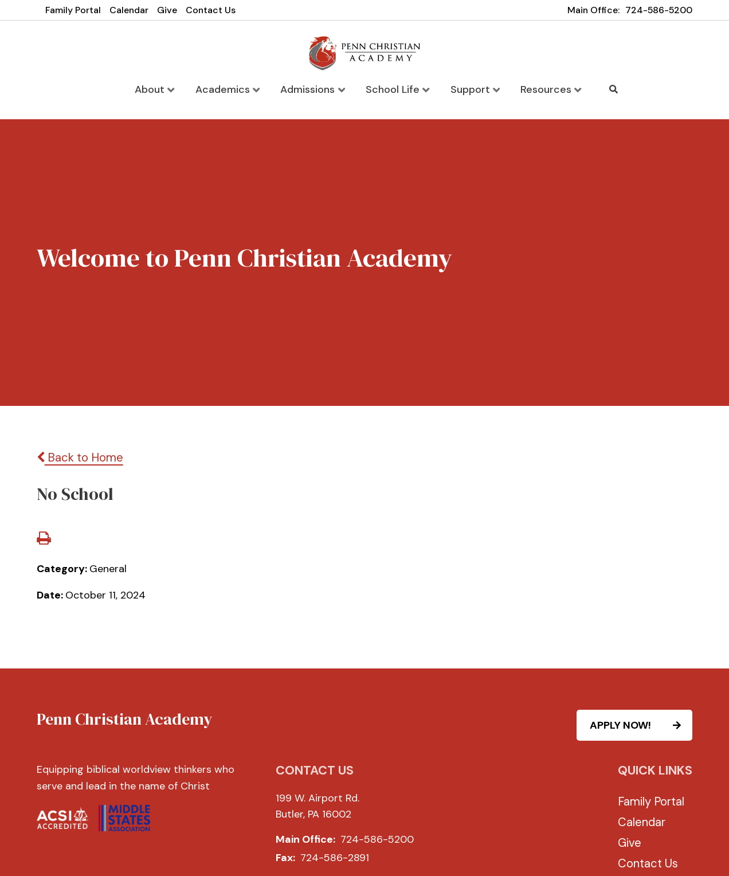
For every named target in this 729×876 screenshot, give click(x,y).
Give (167, 10)
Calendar (128, 10)
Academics (229, 89)
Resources (548, 89)
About (157, 89)
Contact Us (211, 10)
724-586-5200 (658, 10)
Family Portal (73, 10)
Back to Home (80, 457)
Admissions (313, 89)
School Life (397, 89)
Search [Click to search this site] (610, 89)
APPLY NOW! (640, 725)
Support (474, 89)
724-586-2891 (334, 858)
